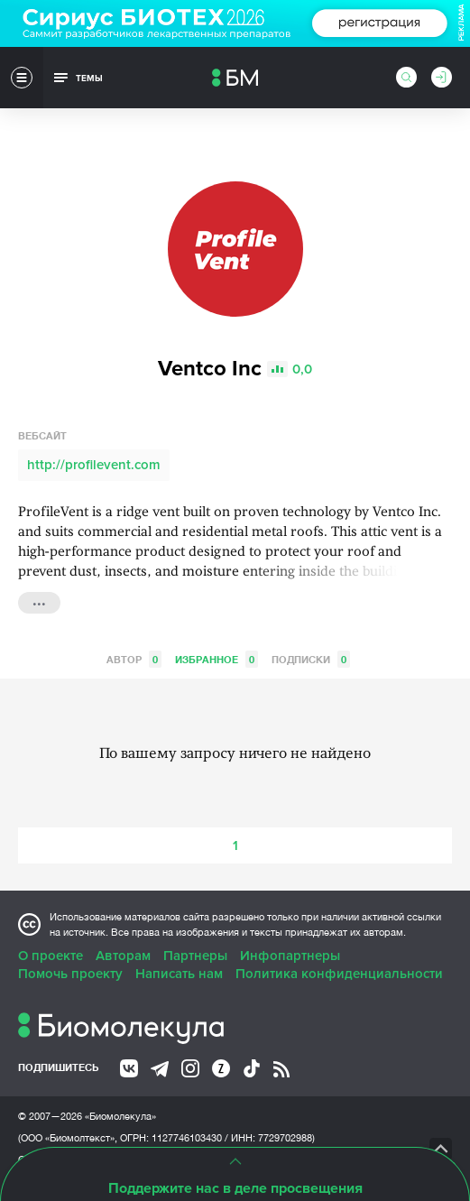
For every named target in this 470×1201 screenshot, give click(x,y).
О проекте (50, 955)
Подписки (311, 659)
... (39, 601)
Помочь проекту (70, 973)
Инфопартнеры (290, 955)
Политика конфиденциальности (339, 973)
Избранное (216, 659)
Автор (133, 659)
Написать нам (179, 973)
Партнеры (195, 955)
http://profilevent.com (94, 465)
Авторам (123, 955)
